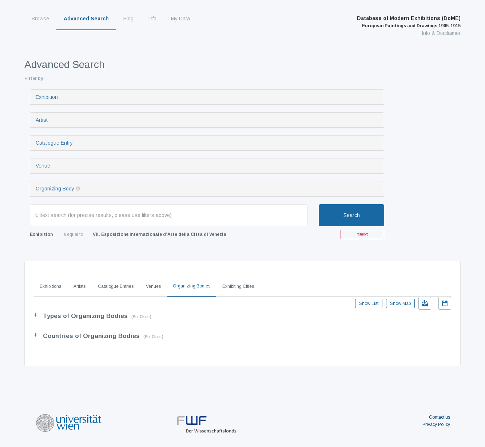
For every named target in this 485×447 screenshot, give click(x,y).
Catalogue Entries (116, 286)
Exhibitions (50, 286)
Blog (128, 18)
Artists (79, 286)
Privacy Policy (436, 424)
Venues (153, 286)
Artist (42, 120)
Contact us (439, 417)
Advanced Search (86, 18)
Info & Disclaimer (441, 33)
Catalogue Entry (54, 143)
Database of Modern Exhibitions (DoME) (409, 21)
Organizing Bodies (191, 286)
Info (152, 18)
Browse (40, 18)
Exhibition (47, 97)
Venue (43, 166)
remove (363, 234)
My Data (180, 18)
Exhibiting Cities (238, 286)
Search (351, 215)
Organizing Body (55, 189)
